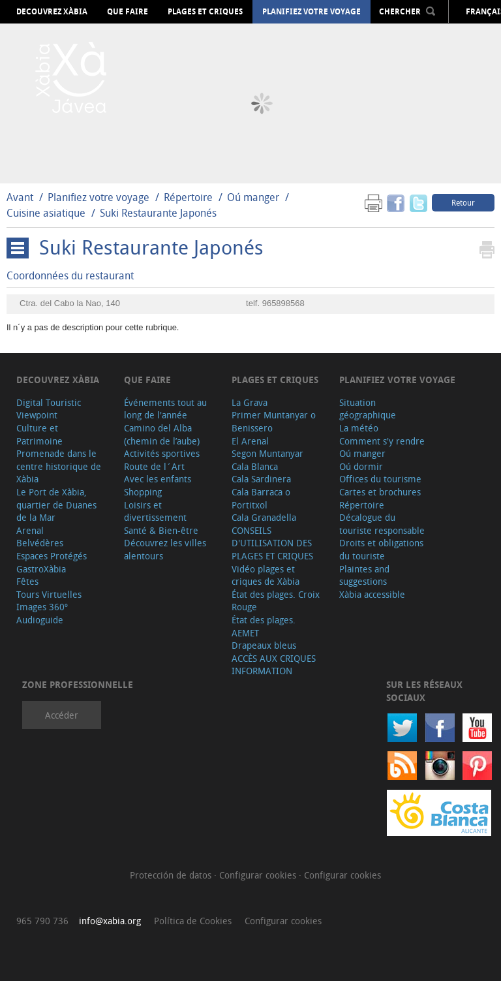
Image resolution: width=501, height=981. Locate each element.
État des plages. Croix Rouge (276, 601)
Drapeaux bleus (264, 645)
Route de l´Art (154, 466)
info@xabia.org (110, 920)
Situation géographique (367, 409)
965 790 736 (42, 920)
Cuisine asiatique (46, 213)
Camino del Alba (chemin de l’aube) (162, 434)
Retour (463, 202)
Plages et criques (205, 12)
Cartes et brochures (380, 492)
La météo (358, 428)
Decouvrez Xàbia (51, 12)
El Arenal (250, 441)
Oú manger (253, 197)
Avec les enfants (157, 479)
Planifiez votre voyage (311, 12)
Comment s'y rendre (382, 441)
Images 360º (42, 606)
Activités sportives (162, 453)
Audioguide (39, 620)
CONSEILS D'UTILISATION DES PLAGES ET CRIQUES (272, 543)
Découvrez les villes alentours (165, 549)
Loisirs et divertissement (155, 511)
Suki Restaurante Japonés (158, 213)
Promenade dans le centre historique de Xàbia (58, 466)
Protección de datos (172, 875)
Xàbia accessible (372, 594)
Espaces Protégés (51, 556)
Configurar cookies (259, 875)
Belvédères (39, 543)
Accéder (61, 715)
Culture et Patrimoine (39, 434)
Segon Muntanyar (267, 453)
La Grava (249, 402)
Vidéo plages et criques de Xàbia (265, 575)
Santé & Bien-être (161, 530)
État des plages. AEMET (264, 626)
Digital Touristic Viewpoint (48, 409)
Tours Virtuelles (49, 594)
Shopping (143, 492)
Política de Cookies (193, 920)
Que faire (127, 12)
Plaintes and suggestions (364, 575)
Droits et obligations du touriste (381, 549)
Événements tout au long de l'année (165, 409)
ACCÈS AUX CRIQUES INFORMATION (274, 664)
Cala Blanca (255, 466)
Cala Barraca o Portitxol (261, 498)
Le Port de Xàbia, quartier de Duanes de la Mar (56, 504)
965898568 (283, 303)
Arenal (30, 530)
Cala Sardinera (261, 479)
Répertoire (188, 197)
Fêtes (27, 581)
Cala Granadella (264, 517)
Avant (20, 197)
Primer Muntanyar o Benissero (274, 421)
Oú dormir (361, 466)
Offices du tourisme (380, 479)
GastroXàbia (41, 569)
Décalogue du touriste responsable (382, 524)
